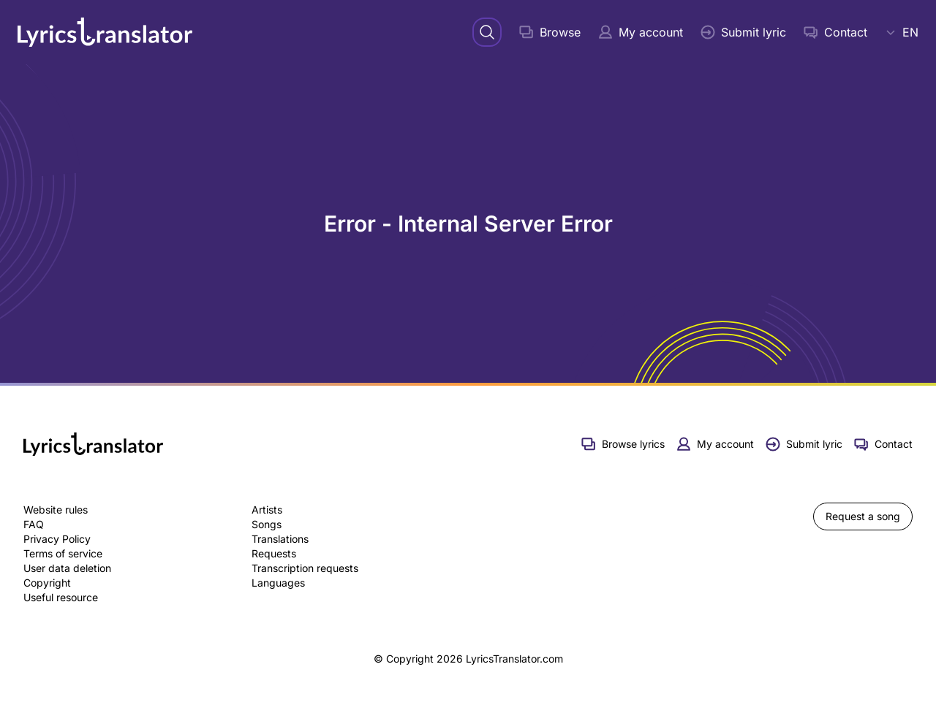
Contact (835, 32)
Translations (280, 539)
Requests (274, 553)
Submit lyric (743, 32)
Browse (550, 32)
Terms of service (62, 553)
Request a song (863, 516)
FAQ (33, 524)
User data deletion (67, 568)
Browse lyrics (623, 444)
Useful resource (60, 597)
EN (901, 32)
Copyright (47, 582)
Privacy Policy (57, 539)
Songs (267, 524)
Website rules (55, 509)
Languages (278, 582)
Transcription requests (305, 568)
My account (640, 32)
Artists (267, 509)
